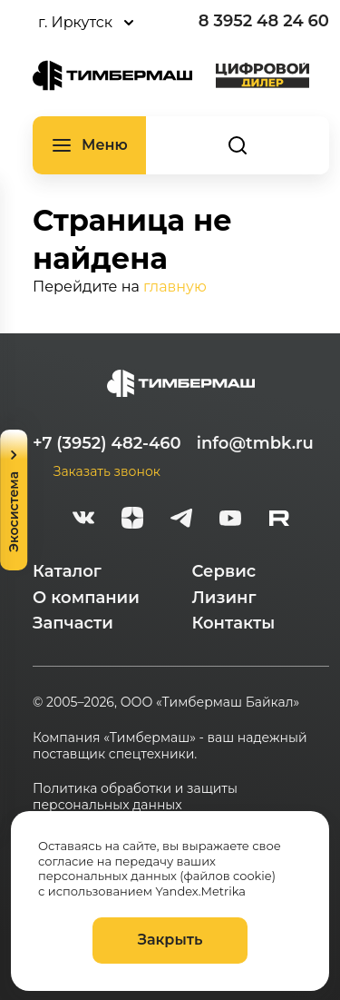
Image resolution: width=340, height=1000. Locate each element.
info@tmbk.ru (255, 443)
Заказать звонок (106, 471)
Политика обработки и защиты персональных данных (135, 796)
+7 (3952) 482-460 (107, 443)
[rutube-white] (279, 520)
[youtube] (230, 520)
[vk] (83, 520)
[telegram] (181, 520)
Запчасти (73, 623)
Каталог (67, 571)
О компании (86, 598)
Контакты (234, 623)
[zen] (132, 520)
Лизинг (224, 598)
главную (175, 286)
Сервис (224, 571)
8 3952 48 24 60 (264, 21)
